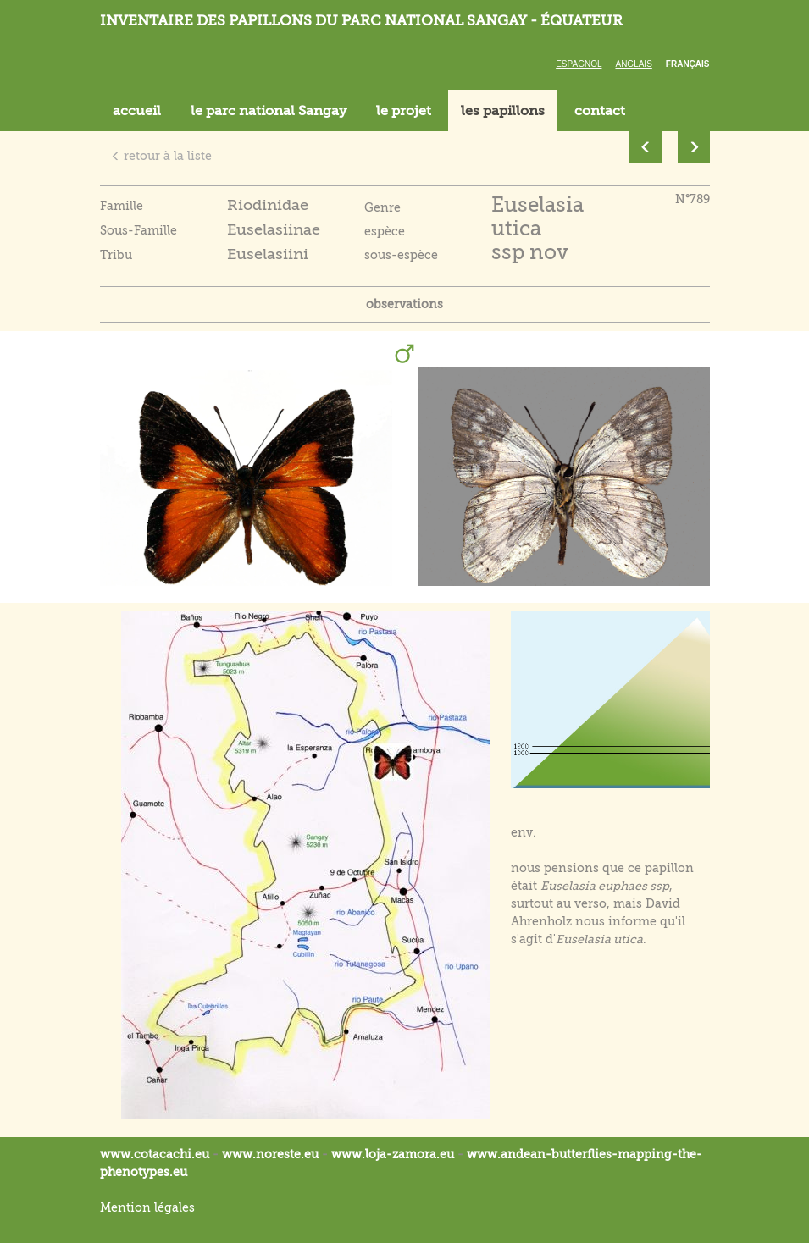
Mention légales (147, 1207)
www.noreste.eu (270, 1154)
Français (688, 64)
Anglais (633, 64)
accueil (137, 111)
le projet (403, 111)
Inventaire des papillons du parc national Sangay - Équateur (361, 21)
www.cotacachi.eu (154, 1154)
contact (599, 111)
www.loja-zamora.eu (392, 1154)
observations (404, 304)
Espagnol (578, 64)
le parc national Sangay (268, 111)
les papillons (503, 111)
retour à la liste (161, 156)
